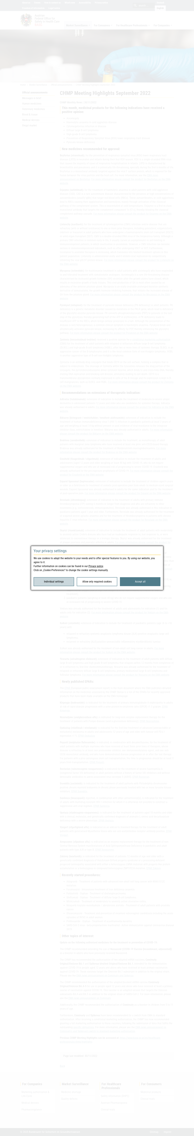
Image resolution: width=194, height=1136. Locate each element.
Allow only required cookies (97, 581)
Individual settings (54, 581)
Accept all (140, 581)
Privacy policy (95, 566)
